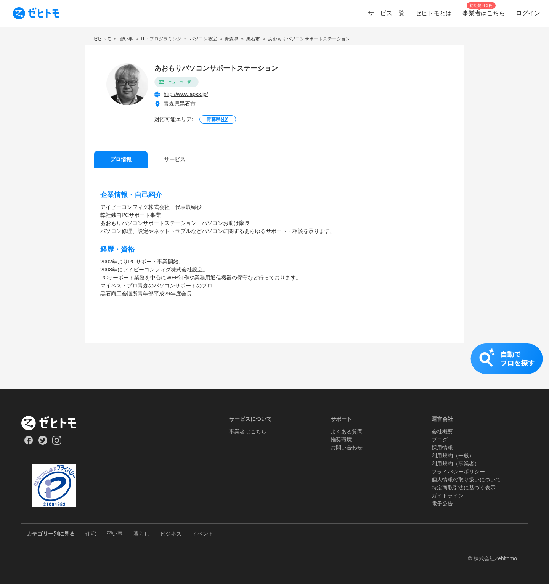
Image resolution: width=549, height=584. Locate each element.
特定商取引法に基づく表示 (464, 488)
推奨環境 (341, 439)
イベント (203, 534)
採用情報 (442, 447)
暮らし (141, 534)
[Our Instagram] (57, 443)
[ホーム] (54, 423)
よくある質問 (347, 431)
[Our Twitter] (42, 443)
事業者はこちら (247, 431)
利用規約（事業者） (456, 463)
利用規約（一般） (453, 455)
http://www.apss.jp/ (186, 94)
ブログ (440, 439)
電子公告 (442, 504)
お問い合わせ (347, 447)
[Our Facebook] (28, 443)
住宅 (90, 534)
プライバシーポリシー (458, 471)
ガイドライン (448, 496)
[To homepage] (36, 13)
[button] (274, 366)
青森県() (217, 119)
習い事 (115, 534)
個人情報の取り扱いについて (466, 480)
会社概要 (442, 431)
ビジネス (170, 534)
